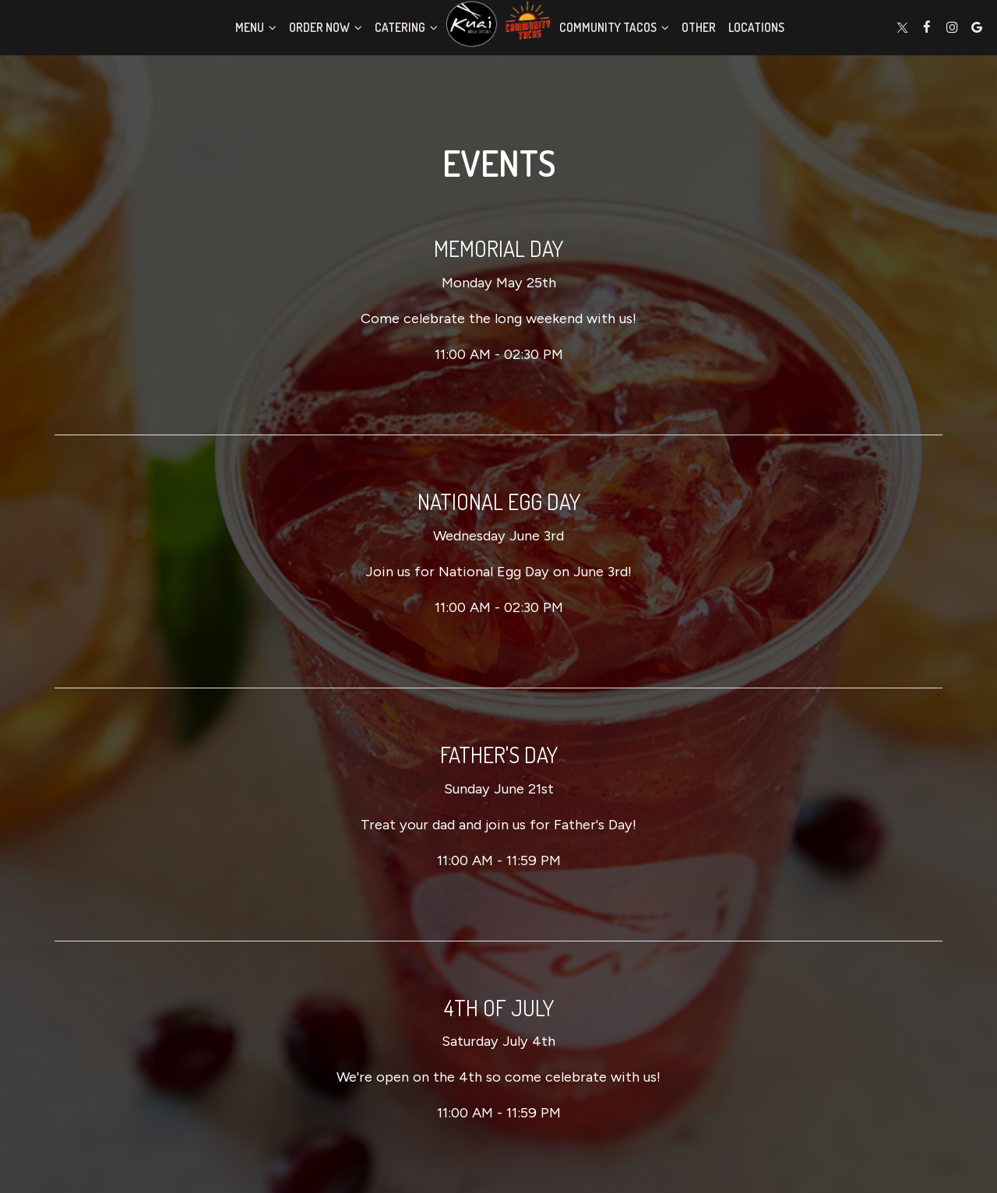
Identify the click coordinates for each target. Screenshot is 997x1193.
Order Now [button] (325, 27)
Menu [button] (256, 27)
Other (699, 27)
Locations (756, 27)
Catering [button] (406, 27)
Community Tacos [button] (614, 27)
